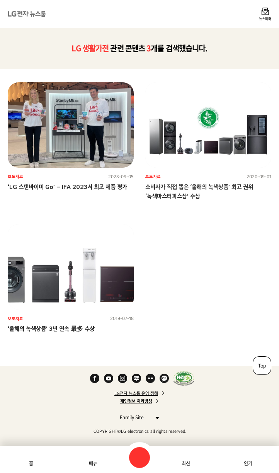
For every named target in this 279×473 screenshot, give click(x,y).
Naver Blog (136, 378)
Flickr (150, 378)
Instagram (122, 378)
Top (262, 365)
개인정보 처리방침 (136, 401)
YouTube (108, 378)
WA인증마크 (184, 378)
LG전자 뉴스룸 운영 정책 (136, 393)
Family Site (137, 417)
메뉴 (93, 463)
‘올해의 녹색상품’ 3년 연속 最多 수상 (51, 328)
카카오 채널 (164, 378)
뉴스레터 (265, 18)
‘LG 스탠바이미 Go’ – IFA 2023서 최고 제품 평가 (67, 187)
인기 (248, 463)
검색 (139, 457)
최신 (186, 463)
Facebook (94, 378)
